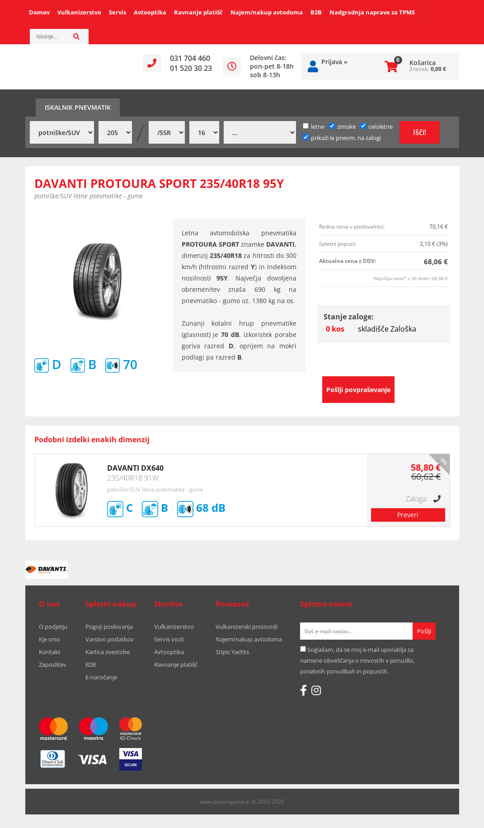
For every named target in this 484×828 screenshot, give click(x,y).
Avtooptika (150, 12)
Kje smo (49, 639)
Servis (117, 12)
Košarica (422, 62)
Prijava (334, 61)
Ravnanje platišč (198, 12)
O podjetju (53, 626)
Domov (39, 12)
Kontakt (50, 652)
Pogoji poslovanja (109, 626)
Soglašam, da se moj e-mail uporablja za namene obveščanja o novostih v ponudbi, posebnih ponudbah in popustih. (357, 660)
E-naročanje (101, 677)
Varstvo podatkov (109, 639)
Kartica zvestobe (107, 652)
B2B (316, 12)
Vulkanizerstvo (79, 12)
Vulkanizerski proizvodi (246, 626)
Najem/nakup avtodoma (266, 12)
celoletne (376, 126)
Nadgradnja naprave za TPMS (372, 12)
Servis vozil (168, 639)
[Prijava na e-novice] (424, 631)
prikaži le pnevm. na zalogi (346, 138)
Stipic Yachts (232, 652)
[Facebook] (303, 690)
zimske (342, 126)
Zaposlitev (52, 664)
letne (313, 126)
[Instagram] (316, 690)
